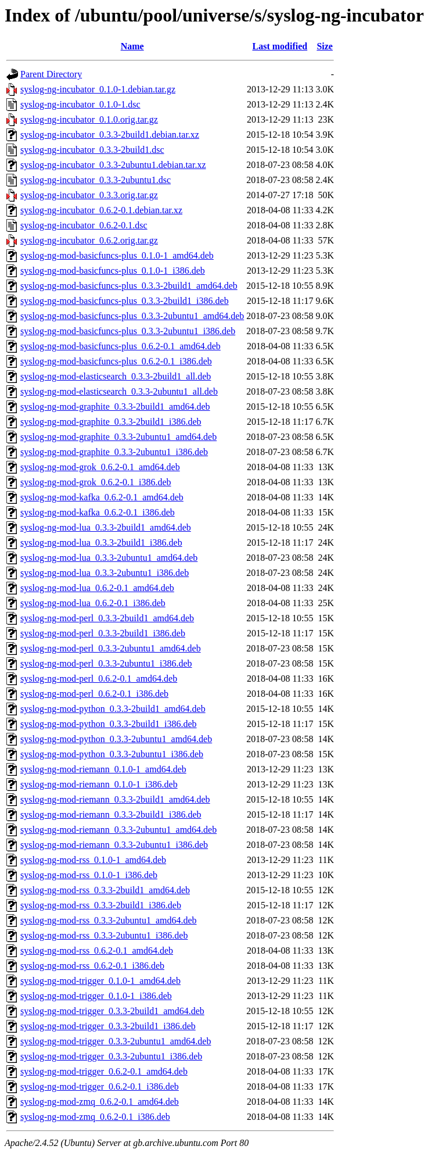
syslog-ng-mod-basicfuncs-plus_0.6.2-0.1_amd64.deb (120, 346)
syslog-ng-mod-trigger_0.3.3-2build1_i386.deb (108, 1026)
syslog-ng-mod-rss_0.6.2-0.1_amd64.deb (96, 950)
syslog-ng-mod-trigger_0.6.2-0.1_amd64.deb (104, 1071)
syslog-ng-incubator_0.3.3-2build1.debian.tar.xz (109, 134)
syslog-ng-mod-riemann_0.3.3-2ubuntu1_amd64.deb (118, 830)
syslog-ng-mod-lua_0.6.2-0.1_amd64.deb (97, 588)
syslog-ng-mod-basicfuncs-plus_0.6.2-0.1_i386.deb (116, 361)
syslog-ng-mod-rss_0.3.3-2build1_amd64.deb (105, 890)
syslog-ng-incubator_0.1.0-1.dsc (80, 104)
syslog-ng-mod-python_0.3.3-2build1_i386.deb (108, 724)
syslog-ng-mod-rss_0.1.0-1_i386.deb (88, 875)
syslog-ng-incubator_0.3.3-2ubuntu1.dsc (95, 180)
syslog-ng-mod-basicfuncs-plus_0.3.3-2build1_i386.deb (124, 301)
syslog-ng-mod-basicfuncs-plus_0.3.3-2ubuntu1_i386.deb (127, 331)
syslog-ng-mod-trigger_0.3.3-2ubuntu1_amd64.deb (115, 1041)
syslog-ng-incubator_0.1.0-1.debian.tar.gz (97, 89)
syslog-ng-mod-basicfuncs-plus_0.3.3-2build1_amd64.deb (129, 286)
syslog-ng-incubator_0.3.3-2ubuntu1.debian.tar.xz (113, 165)
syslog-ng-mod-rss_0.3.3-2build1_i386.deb (100, 905)
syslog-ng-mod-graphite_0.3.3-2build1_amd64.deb (115, 406)
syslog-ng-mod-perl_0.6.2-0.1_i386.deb (94, 694)
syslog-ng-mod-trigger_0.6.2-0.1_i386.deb (99, 1086)
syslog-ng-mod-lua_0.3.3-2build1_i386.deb (101, 542)
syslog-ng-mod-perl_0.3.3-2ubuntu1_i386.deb (106, 663)
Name (132, 46)
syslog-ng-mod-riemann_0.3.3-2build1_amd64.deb (115, 799)
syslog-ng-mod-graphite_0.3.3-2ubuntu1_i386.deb (114, 452)
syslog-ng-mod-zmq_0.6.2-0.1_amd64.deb (99, 1102)
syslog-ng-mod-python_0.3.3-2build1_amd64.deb (113, 709)
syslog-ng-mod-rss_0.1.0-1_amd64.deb (93, 860)
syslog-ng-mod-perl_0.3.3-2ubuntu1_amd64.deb (110, 648)
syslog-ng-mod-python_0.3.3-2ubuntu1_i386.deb (111, 754)
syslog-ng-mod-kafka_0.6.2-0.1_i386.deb (97, 512)
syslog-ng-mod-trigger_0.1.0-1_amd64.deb (100, 981)
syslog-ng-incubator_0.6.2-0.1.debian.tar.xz (101, 210)
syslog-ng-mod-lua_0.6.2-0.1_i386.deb (93, 603)
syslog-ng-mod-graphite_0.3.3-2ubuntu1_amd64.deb (118, 437)
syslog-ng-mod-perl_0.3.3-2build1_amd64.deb (107, 618)
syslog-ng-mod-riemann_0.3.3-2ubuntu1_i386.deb (114, 845)
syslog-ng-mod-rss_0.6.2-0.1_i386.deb (92, 966)
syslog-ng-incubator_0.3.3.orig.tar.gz (89, 195)
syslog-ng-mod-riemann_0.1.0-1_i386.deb (99, 784)
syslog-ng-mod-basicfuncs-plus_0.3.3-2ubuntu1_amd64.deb (132, 316)
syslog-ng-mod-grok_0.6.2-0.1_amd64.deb (100, 467)
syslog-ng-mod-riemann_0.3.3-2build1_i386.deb (111, 814)
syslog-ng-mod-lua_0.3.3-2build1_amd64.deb (105, 527)
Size (324, 46)
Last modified (280, 46)
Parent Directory (51, 74)
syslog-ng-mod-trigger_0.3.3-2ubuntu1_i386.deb (111, 1056)
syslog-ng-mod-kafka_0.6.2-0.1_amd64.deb (102, 497)
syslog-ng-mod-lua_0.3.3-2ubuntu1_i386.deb (104, 573)
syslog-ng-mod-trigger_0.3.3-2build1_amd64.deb (112, 1011)
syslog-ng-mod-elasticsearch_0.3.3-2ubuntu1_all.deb (119, 391)
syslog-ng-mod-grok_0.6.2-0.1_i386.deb (95, 482)
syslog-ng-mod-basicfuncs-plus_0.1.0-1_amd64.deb (117, 255)
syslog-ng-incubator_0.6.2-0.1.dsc (84, 225)
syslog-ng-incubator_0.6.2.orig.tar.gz (89, 240)
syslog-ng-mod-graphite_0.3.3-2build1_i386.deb (111, 422)
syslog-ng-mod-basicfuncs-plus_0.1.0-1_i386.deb (112, 270)
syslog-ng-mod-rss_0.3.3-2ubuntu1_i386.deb (104, 935)
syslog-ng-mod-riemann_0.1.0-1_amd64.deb (103, 769)
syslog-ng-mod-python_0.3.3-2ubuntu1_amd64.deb (116, 739)
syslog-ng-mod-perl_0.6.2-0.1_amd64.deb (98, 678)
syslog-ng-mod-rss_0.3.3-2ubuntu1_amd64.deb (108, 920)
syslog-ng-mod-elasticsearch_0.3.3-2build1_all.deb (115, 376)
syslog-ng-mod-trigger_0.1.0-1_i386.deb (96, 996)
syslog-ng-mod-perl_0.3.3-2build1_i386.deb (102, 633)
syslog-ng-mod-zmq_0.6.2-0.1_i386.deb (95, 1117)
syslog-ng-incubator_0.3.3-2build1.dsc (92, 150)
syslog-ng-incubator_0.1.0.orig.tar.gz (89, 119)
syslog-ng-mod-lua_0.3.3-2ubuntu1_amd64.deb (108, 558)
